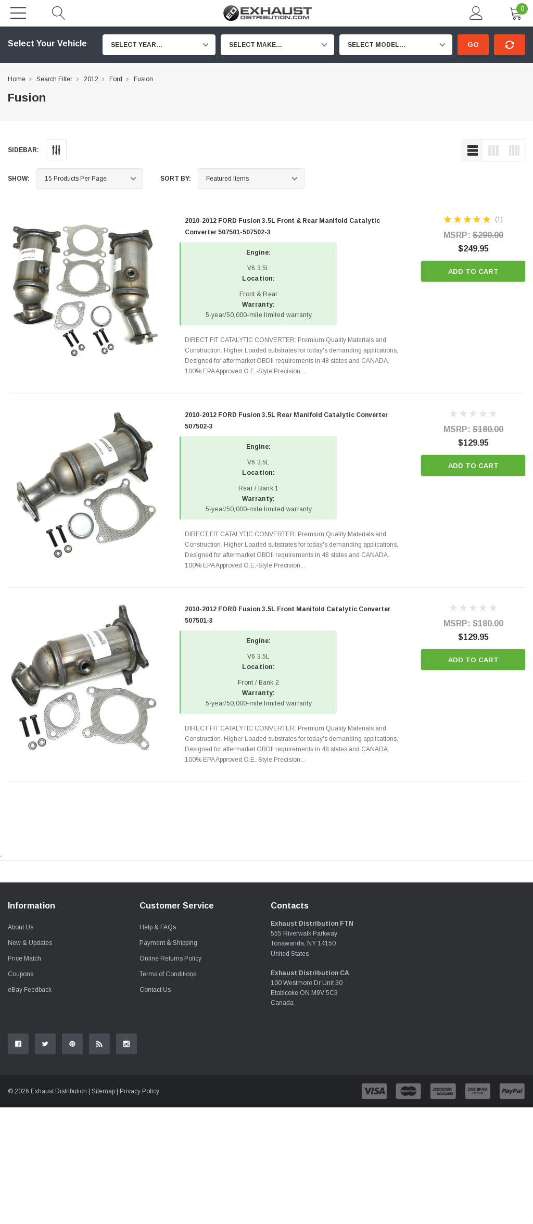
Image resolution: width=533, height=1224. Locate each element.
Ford (115, 79)
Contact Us (155, 1106)
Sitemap (103, 1208)
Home (17, 79)
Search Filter (54, 79)
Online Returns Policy (170, 1075)
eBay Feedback (30, 1106)
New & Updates (30, 1059)
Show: (19, 178)
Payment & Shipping (168, 1059)
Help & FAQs (157, 1044)
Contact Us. (497, 957)
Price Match (24, 1075)
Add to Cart (473, 271)
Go (473, 44)
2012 (91, 79)
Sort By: (175, 178)
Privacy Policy (139, 1208)
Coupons (20, 1090)
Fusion (143, 79)
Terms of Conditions (167, 1090)
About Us (20, 1044)
